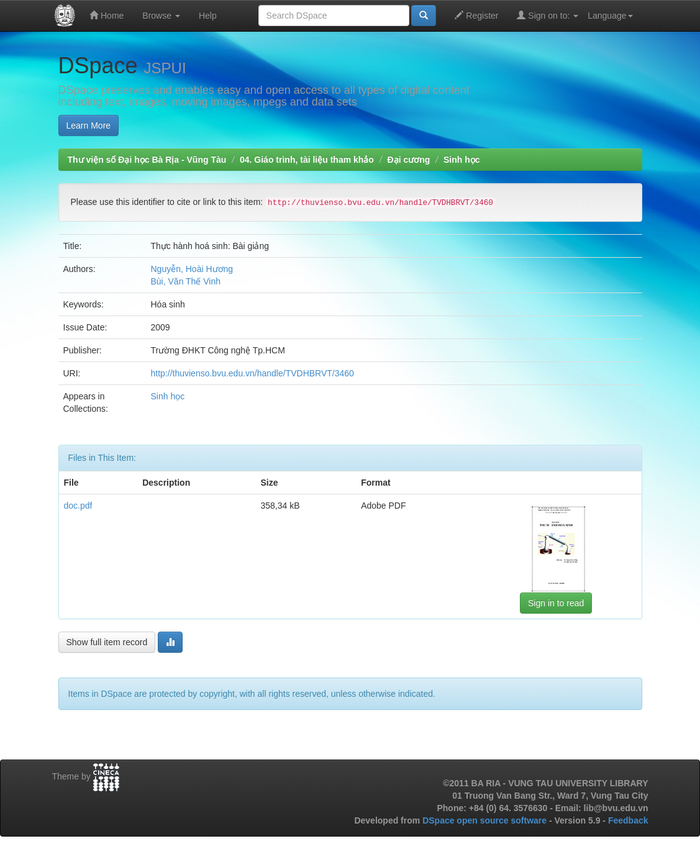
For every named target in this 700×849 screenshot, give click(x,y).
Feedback (628, 820)
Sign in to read (556, 603)
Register (476, 15)
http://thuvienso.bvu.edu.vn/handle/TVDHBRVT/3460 (252, 373)
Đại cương (409, 160)
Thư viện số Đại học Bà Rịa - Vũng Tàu (147, 160)
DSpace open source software (485, 820)
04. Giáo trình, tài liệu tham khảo (307, 160)
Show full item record (107, 642)
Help (208, 15)
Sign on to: (547, 15)
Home (106, 15)
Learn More (88, 125)
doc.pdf (78, 506)
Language (610, 15)
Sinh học (461, 160)
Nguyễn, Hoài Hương (192, 269)
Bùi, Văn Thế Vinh (186, 281)
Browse (161, 15)
